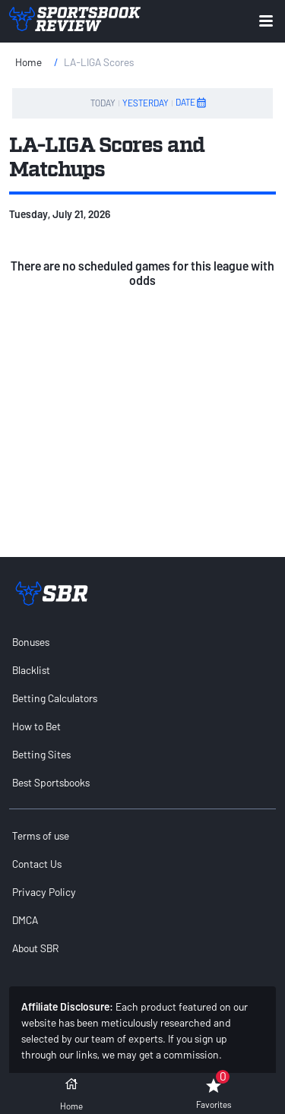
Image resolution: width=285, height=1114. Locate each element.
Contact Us (37, 863)
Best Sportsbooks (51, 782)
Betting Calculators (54, 698)
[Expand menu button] (266, 21)
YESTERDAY (145, 102)
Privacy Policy (44, 891)
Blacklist (31, 669)
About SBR (35, 948)
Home (28, 61)
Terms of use (40, 835)
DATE (191, 103)
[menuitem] (142, 642)
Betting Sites (41, 754)
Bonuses (30, 641)
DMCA (25, 919)
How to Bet (36, 726)
